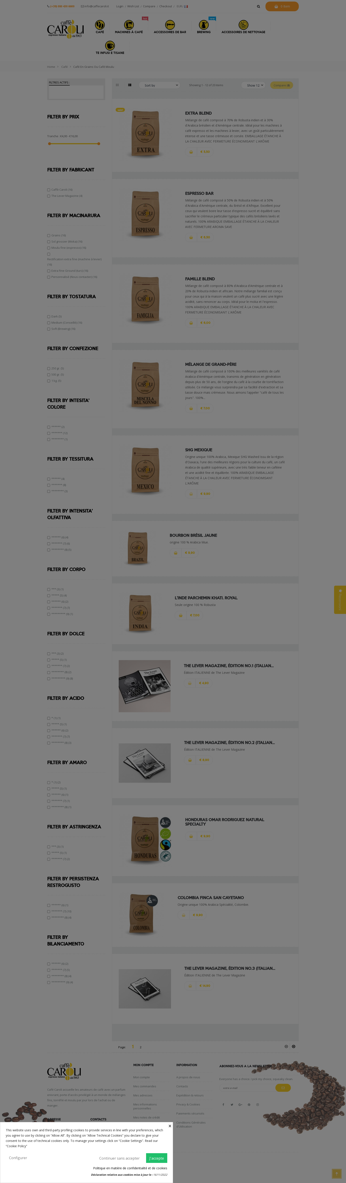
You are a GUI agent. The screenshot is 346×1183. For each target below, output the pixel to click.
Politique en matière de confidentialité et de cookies (130, 1168)
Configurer (18, 1157)
